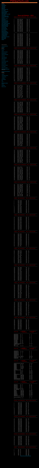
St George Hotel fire (4, 5)
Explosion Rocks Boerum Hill (5, 25)
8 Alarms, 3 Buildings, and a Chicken (6, 23)
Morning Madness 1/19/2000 (5, 24)
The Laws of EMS (4, 79)
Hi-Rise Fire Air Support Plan (5, 54)
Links (2, 80)
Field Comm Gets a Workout (5, 20)
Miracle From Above (4, 37)
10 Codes (3, 50)
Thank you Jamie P (4, 38)
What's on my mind (4, 86)
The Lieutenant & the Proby (5, 22)
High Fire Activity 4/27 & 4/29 (5, 21)
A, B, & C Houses (4, 66)
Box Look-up (3, 49)
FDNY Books (3, 47)
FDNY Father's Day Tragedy (5, 26)
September (3, 39)
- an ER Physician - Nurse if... (5, 75)
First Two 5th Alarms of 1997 (5, 9)
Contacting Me (3, 85)
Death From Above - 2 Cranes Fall (5, 36)
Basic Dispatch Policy (4, 53)
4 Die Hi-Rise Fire (4, 19)
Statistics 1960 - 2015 (4, 58)
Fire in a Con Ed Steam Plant (5, 11)
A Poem (2, 81)
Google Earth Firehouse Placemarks (6, 71)
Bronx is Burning (3, 7)
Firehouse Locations (4, 62)
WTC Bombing (3, 4)
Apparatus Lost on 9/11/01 (5, 67)
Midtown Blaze (3, 8)
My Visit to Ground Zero (4, 28)
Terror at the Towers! (4, 27)
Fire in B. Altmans (4, 10)
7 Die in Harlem (3, 6)
